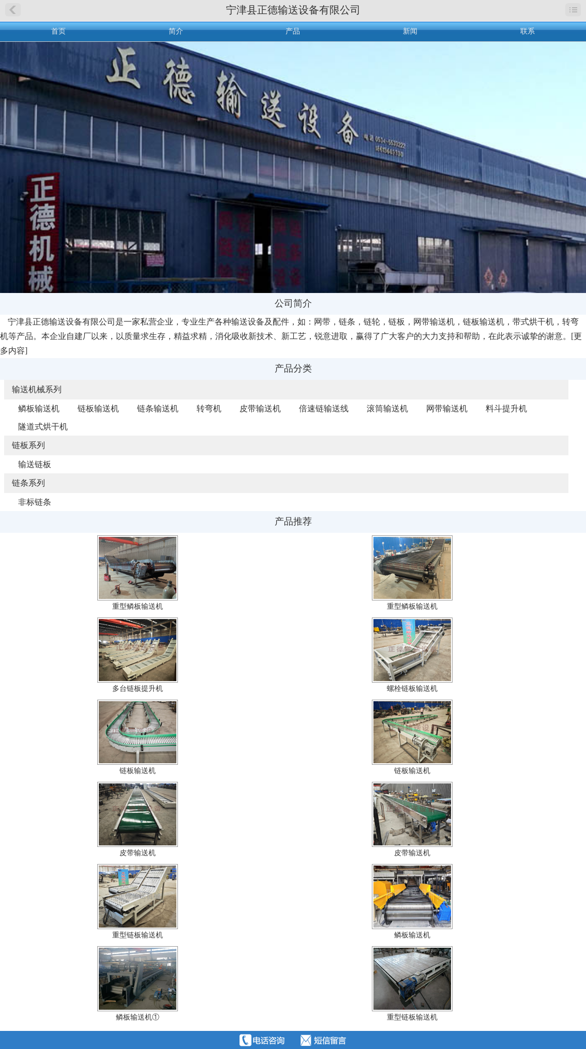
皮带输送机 (260, 408)
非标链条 (34, 502)
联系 (527, 31)
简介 (176, 31)
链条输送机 (157, 408)
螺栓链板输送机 (412, 688)
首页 (58, 31)
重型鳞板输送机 (137, 606)
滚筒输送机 (387, 408)
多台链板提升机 (137, 688)
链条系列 (28, 483)
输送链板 (34, 464)
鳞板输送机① (137, 1017)
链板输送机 (98, 408)
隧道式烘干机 (43, 426)
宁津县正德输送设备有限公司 (293, 10)
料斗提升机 (506, 408)
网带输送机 (447, 408)
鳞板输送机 (38, 408)
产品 (293, 31)
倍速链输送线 (324, 408)
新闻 (410, 31)
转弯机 (209, 408)
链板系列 (28, 445)
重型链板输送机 (137, 935)
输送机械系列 (37, 389)
